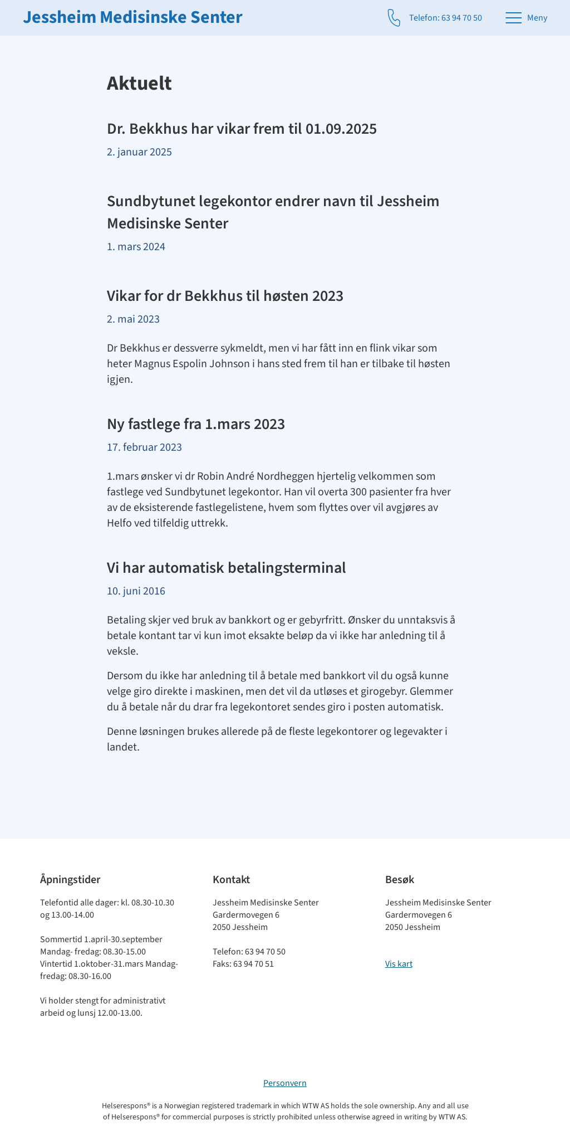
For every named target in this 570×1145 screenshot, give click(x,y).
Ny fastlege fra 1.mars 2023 (196, 424)
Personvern (285, 1083)
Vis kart (398, 964)
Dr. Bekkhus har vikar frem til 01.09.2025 (242, 129)
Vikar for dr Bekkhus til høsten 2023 (225, 296)
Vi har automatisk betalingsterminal (226, 568)
